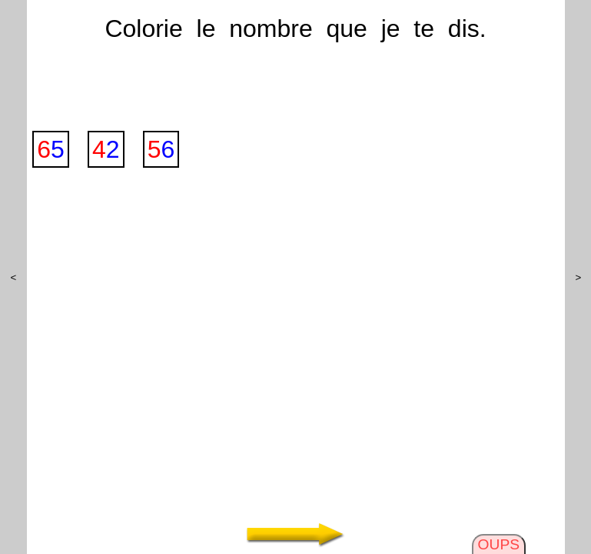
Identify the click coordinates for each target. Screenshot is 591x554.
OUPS (499, 544)
